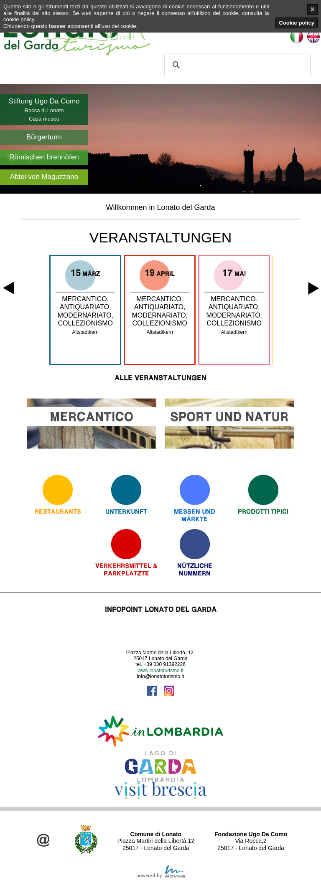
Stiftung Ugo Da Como (43, 101)
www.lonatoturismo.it (160, 671)
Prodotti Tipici (263, 511)
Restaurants (58, 511)
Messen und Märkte (194, 515)
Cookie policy (296, 23)
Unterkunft (126, 511)
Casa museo (44, 119)
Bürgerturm (44, 137)
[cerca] (236, 65)
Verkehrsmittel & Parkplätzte (126, 569)
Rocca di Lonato (44, 110)
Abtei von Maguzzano (44, 177)
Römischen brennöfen (44, 157)
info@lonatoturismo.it (160, 676)
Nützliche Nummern (194, 569)
